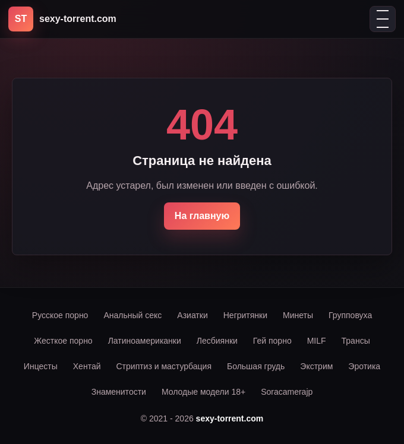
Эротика (364, 366)
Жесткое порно (63, 340)
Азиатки (192, 315)
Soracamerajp (287, 392)
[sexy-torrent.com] (62, 19)
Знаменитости (118, 392)
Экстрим (316, 366)
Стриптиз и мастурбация (164, 366)
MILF (316, 340)
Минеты (298, 315)
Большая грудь (256, 366)
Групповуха (350, 315)
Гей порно (272, 340)
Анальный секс (132, 315)
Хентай (87, 366)
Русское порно (60, 315)
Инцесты (41, 366)
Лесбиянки (217, 340)
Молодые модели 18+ (203, 392)
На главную (202, 216)
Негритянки (245, 315)
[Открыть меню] (383, 19)
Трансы (356, 340)
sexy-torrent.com (230, 418)
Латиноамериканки (144, 340)
